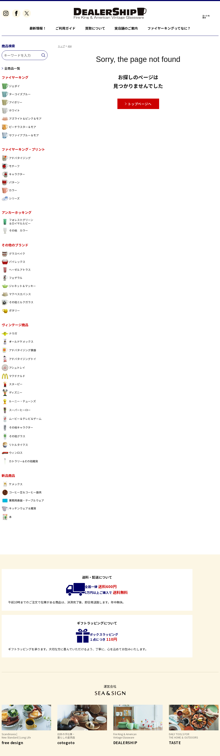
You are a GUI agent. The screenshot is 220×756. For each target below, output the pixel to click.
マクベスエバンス (16, 296)
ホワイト (11, 112)
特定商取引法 (39, 727)
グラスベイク (13, 256)
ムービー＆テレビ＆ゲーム (22, 420)
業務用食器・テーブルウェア (23, 502)
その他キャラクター (17, 429)
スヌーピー (12, 386)
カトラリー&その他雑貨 (20, 463)
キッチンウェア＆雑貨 (19, 511)
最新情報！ (37, 28)
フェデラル (12, 280)
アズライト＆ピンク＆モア (22, 121)
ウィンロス (12, 455)
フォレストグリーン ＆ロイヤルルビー (17, 223)
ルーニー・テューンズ (19, 403)
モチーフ (11, 168)
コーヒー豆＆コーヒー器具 (22, 494)
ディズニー (12, 394)
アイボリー (12, 104)
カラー (9, 192)
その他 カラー (15, 232)
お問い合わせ (97, 727)
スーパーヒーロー (16, 412)
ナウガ (9, 335)
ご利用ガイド (65, 28)
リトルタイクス (15, 447)
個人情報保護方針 (68, 727)
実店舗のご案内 (126, 28)
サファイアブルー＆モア (20, 137)
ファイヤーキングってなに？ (169, 28)
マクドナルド (13, 378)
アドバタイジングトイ (19, 360)
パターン (11, 184)
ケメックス (12, 486)
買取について (95, 28)
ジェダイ (11, 88)
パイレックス (13, 264)
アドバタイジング (16, 160)
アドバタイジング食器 (19, 352)
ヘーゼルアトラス (16, 272)
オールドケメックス (17, 344)
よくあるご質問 (13, 727)
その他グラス (13, 438)
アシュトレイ (13, 369)
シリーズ (11, 200)
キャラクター (13, 176)
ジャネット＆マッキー (19, 288)
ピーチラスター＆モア (19, 128)
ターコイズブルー (16, 96)
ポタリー (11, 312)
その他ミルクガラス (17, 304)
